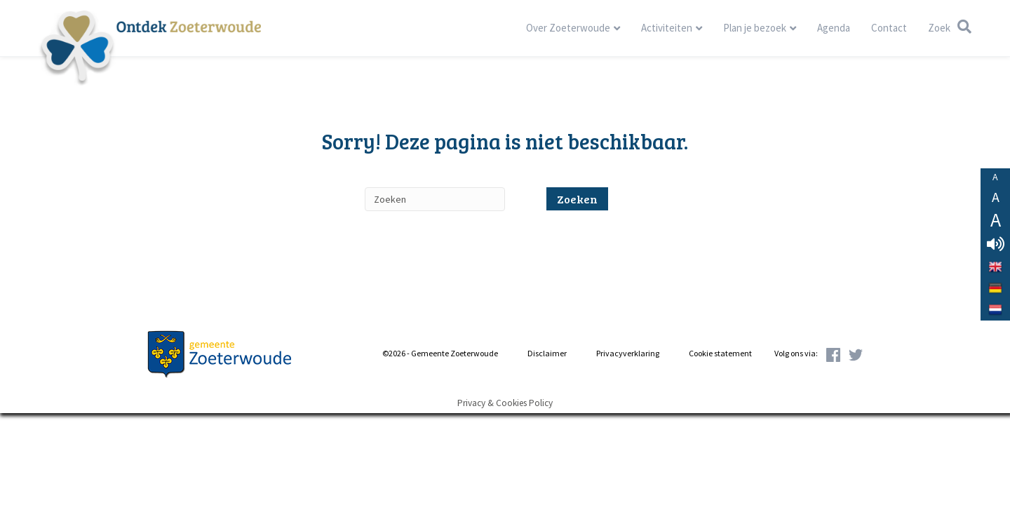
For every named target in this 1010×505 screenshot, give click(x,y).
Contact (889, 27)
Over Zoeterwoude (568, 27)
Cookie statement (720, 353)
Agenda (833, 27)
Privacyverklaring (627, 353)
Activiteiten (666, 27)
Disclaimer (547, 353)
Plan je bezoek (754, 27)
